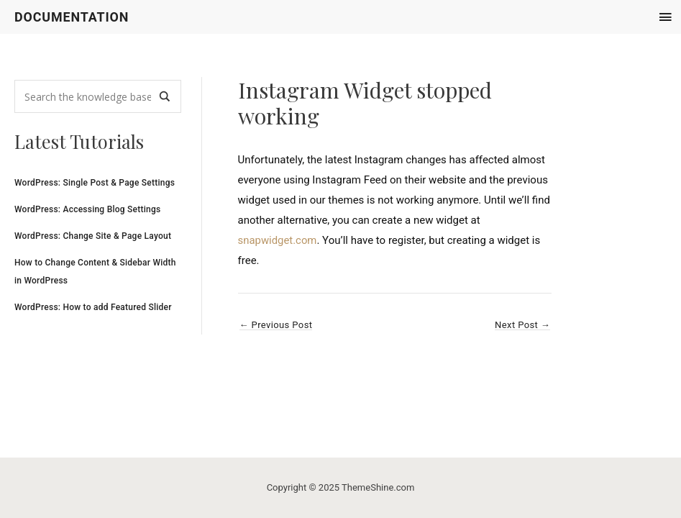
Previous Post (276, 325)
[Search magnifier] (165, 97)
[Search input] (87, 97)
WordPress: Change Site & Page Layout (92, 236)
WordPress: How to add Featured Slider (93, 307)
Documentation (72, 16)
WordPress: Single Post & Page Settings (94, 183)
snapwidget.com (278, 240)
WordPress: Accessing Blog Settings (87, 209)
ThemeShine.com (378, 487)
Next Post (522, 325)
